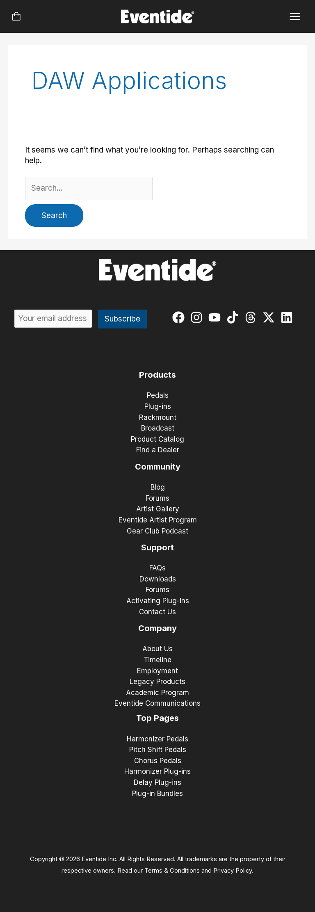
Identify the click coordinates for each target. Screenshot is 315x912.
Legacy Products (157, 681)
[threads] (252, 317)
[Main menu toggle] (295, 17)
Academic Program (157, 693)
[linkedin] (289, 317)
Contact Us (157, 612)
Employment (157, 671)
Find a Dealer (157, 450)
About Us (157, 649)
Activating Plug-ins (157, 601)
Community (157, 467)
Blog (158, 487)
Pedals (158, 395)
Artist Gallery (157, 509)
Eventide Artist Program (158, 520)
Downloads (157, 579)
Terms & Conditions (172, 870)
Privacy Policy (232, 870)
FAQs (157, 568)
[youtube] (216, 317)
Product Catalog (157, 439)
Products (157, 375)
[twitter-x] (270, 317)
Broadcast (157, 428)
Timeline (157, 660)
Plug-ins (157, 406)
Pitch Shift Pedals (157, 750)
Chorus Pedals (157, 761)
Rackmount (157, 417)
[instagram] (198, 317)
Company (157, 628)
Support (157, 547)
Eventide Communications (157, 703)
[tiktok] (234, 317)
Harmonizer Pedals (157, 739)
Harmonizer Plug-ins (157, 771)
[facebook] (180, 317)
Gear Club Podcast (157, 531)
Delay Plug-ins (157, 782)
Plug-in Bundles (157, 793)
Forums (157, 498)
